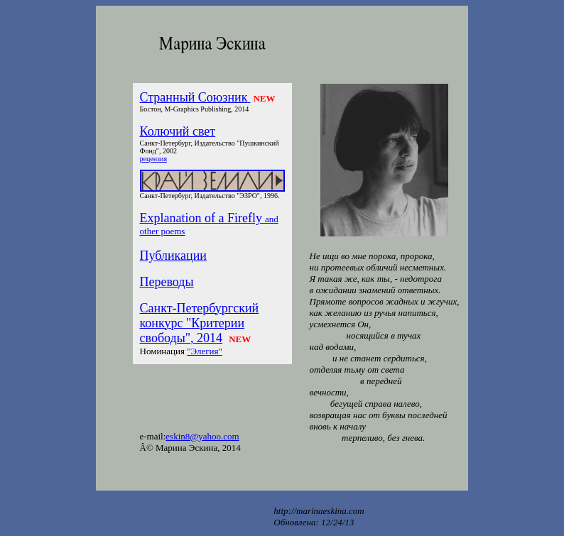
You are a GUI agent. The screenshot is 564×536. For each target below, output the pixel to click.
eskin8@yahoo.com (202, 436)
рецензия (153, 159)
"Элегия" (204, 351)
